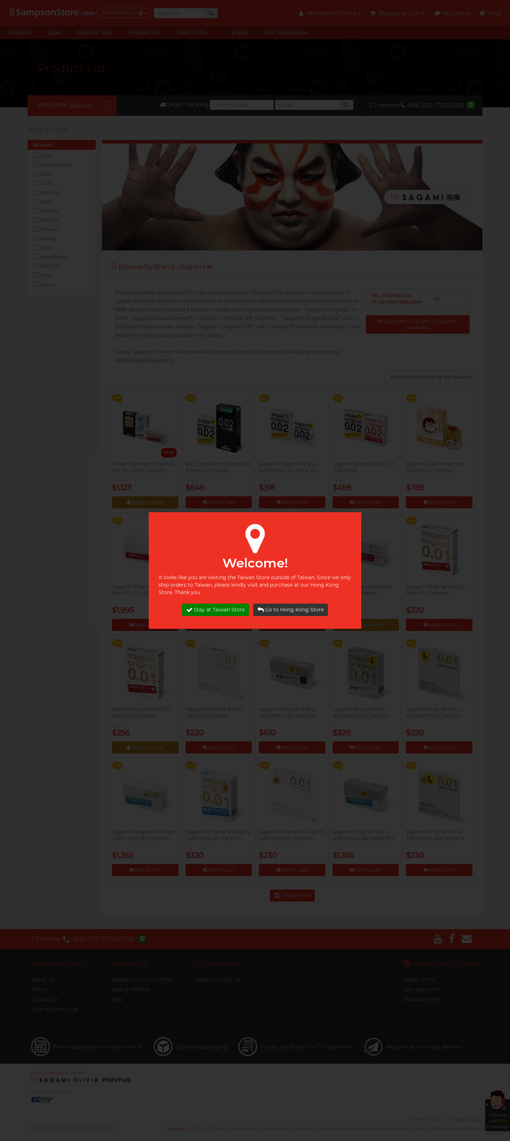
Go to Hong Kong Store (290, 609)
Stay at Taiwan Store (215, 609)
